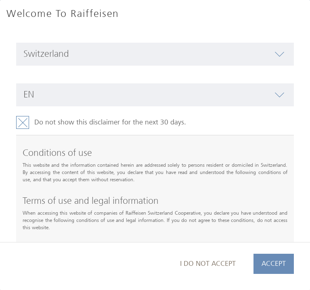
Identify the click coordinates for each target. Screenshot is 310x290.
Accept (274, 263)
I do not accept (208, 263)
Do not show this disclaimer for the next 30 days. (110, 122)
